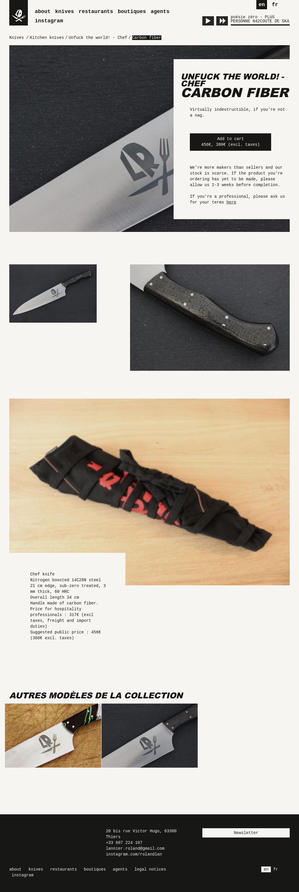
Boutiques (132, 11)
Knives (64, 11)
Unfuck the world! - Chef (232, 80)
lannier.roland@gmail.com (135, 848)
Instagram (49, 21)
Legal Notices (150, 869)
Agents (160, 11)
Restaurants (96, 11)
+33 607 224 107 (124, 842)
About (43, 11)
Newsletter (246, 833)
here (231, 202)
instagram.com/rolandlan (134, 854)
